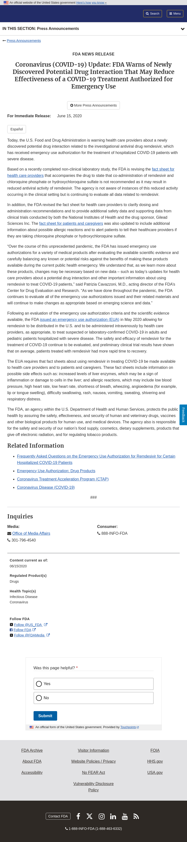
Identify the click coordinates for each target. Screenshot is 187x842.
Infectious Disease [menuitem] (23, 597)
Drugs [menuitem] (14, 581)
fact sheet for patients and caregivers (71, 223)
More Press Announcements (93, 105)
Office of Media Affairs (31, 533)
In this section (40, 29)
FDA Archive (32, 750)
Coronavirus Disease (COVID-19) (46, 487)
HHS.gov (155, 761)
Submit (45, 716)
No (46, 698)
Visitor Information (93, 750)
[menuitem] (93, 565)
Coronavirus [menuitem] (19, 602)
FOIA (155, 750)
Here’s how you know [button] (91, 2)
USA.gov (155, 772)
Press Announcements (24, 41)
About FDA (31, 761)
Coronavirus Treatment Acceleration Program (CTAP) (63, 479)
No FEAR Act (93, 772)
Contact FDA (58, 816)
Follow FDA (22, 630)
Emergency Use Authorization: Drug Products (56, 471)
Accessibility (32, 772)
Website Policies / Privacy (93, 761)
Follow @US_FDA (28, 625)
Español (16, 129)
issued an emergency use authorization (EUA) (79, 319)
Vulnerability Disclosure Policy (93, 787)
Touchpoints (128, 727)
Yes (47, 683)
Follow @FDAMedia (29, 635)
